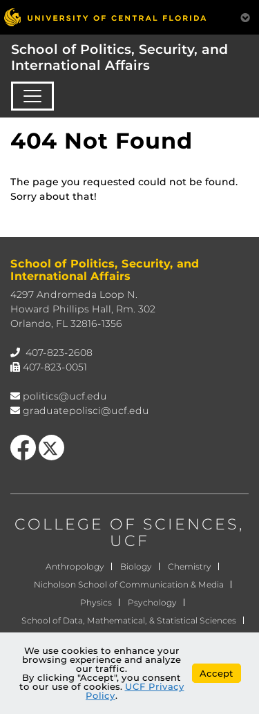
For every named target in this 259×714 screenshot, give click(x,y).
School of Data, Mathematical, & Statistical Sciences (128, 620)
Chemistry (189, 566)
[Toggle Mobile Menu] (245, 16)
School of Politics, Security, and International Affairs (119, 57)
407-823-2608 (59, 352)
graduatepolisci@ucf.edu (86, 410)
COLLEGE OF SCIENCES (127, 524)
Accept (216, 673)
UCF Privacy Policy (135, 691)
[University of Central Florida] (105, 17)
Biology (136, 566)
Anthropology (75, 566)
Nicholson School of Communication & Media (129, 584)
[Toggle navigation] (32, 96)
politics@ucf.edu (65, 396)
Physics (96, 602)
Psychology (152, 602)
